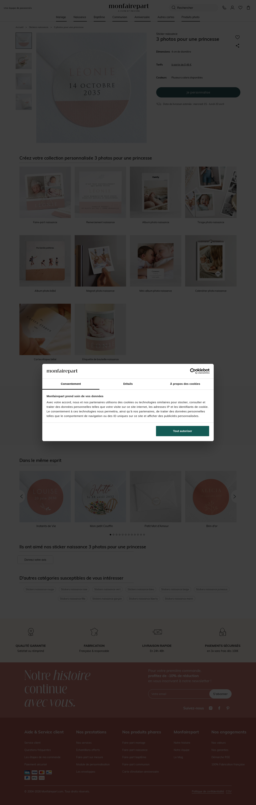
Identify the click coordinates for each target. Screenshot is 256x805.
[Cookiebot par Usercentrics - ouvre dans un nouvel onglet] (193, 371)
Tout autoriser (182, 431)
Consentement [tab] (71, 383)
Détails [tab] (128, 383)
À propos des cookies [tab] (185, 383)
